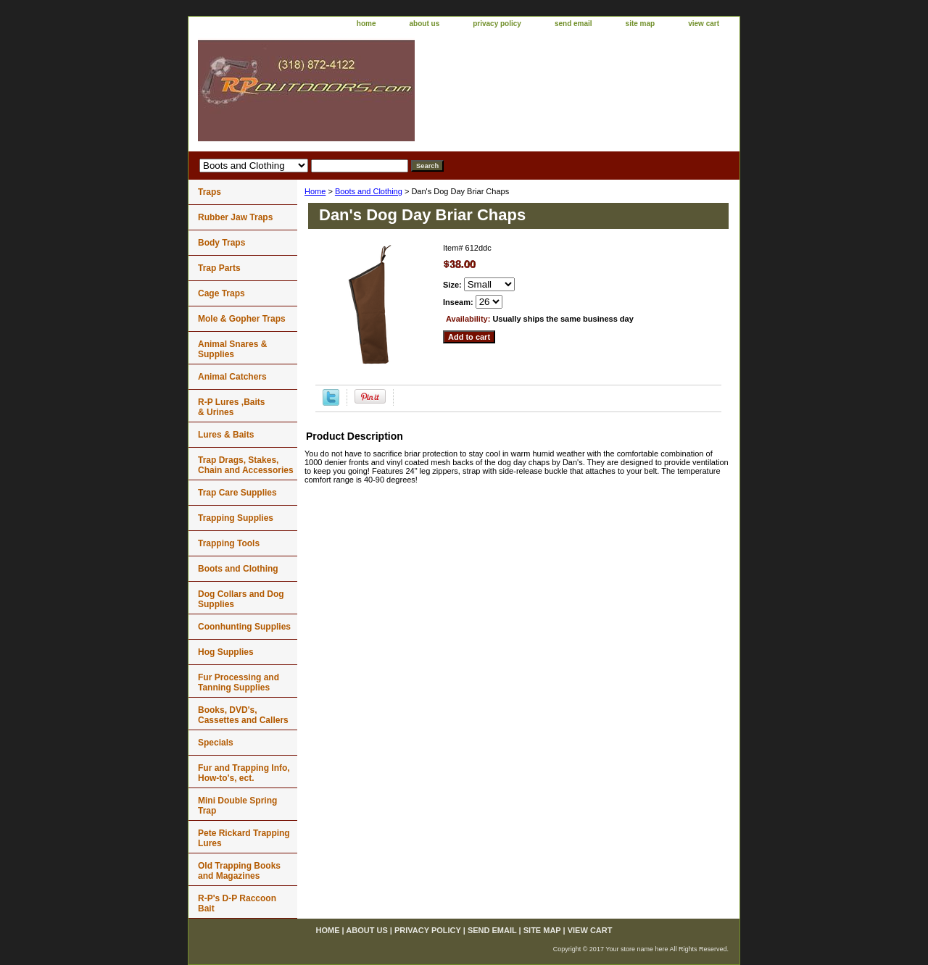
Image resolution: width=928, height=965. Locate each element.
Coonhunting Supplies (244, 627)
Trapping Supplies (235, 518)
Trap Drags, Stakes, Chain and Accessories (246, 465)
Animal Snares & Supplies (232, 349)
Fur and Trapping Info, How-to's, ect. (244, 773)
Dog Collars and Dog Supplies (241, 599)
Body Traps (221, 243)
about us (425, 24)
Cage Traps (221, 293)
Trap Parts (219, 268)
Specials (215, 743)
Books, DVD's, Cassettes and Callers (243, 715)
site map (640, 24)
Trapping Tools (229, 543)
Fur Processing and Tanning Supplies (238, 682)
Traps (209, 192)
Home (315, 191)
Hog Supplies (226, 652)
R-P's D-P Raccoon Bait (237, 903)
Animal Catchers (232, 377)
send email (573, 24)
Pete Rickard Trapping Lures (244, 838)
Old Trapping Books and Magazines (239, 871)
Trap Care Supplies (237, 493)
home (366, 24)
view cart (703, 24)
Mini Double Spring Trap (237, 805)
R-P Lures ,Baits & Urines (231, 407)
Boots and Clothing (368, 191)
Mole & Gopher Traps (242, 319)
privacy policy (497, 24)
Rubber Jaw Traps (235, 217)
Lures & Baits (226, 435)
